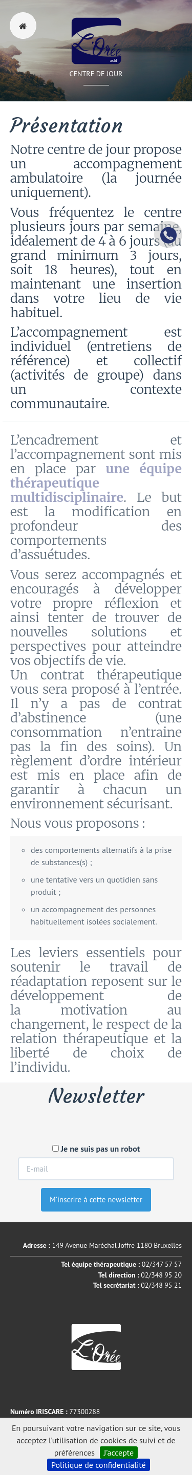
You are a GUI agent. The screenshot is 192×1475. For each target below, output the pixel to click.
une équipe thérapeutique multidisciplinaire (96, 482)
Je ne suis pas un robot (96, 1148)
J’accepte (119, 1452)
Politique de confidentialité (98, 1465)
